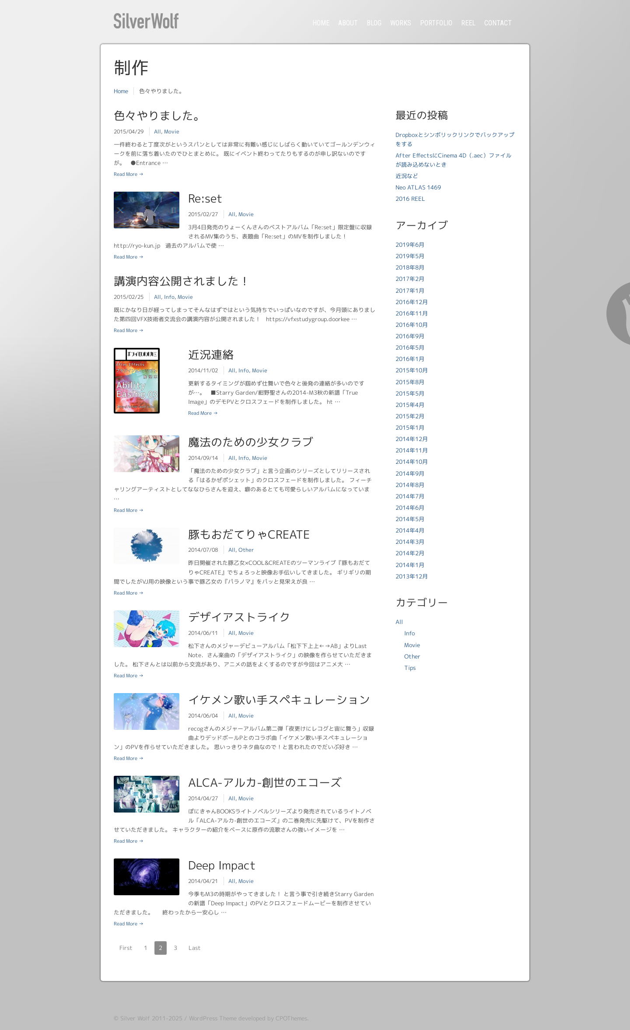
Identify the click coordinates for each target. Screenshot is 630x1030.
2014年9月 (410, 473)
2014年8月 (410, 485)
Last (195, 948)
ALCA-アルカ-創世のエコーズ (265, 782)
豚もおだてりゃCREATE (249, 534)
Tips (410, 668)
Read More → (129, 174)
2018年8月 (410, 267)
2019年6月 (410, 245)
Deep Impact (222, 865)
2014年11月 (412, 450)
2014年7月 (410, 496)
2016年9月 (410, 336)
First (126, 948)
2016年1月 (410, 359)
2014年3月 (410, 542)
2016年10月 (412, 325)
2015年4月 (410, 405)
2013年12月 (412, 576)
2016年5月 (410, 347)
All (157, 131)
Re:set (205, 198)
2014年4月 (410, 530)
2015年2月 (410, 416)
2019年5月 (410, 256)
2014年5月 (410, 519)
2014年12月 (412, 439)
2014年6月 (410, 507)
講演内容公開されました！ (182, 281)
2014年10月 (412, 462)
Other (246, 550)
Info (169, 297)
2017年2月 (410, 279)
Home (121, 91)
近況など (407, 176)
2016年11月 (412, 313)
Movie (171, 131)
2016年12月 (412, 302)
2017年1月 (410, 290)
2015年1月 (410, 427)
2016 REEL (410, 199)
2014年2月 (410, 553)
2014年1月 (410, 565)
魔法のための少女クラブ (250, 442)
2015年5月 (410, 393)
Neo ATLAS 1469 (418, 187)
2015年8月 (410, 382)
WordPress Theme (213, 1018)
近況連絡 (211, 354)
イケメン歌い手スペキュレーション (279, 700)
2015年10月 (412, 370)
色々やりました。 (159, 115)
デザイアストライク (239, 617)
